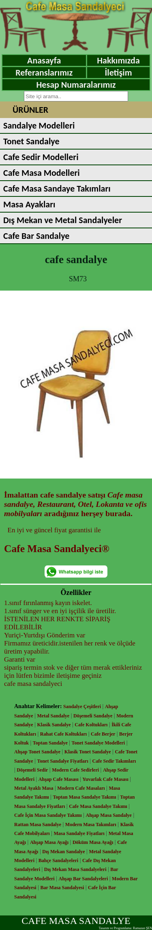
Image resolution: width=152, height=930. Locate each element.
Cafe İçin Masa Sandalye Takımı (48, 815)
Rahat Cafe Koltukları (63, 734)
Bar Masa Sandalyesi (62, 887)
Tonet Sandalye (31, 141)
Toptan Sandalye (50, 743)
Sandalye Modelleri (39, 125)
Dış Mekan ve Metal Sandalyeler (62, 220)
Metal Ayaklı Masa (33, 788)
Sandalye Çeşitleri (82, 706)
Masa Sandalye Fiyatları (79, 833)
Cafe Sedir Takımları (114, 761)
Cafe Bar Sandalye (36, 235)
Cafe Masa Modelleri (41, 172)
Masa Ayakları (29, 204)
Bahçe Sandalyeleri (58, 860)
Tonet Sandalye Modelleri (98, 743)
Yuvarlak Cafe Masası (105, 779)
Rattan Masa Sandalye (37, 824)
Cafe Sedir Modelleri (41, 157)
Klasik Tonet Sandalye (87, 752)
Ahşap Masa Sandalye (109, 815)
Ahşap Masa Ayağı (49, 842)
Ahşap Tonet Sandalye (37, 752)
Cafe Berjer (103, 734)
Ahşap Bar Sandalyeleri (83, 878)
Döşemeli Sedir (32, 770)
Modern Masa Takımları (90, 824)
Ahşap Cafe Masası (59, 779)
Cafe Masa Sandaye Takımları (57, 188)
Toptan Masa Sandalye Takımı (84, 797)
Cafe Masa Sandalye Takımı (98, 806)
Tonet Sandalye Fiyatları (62, 761)
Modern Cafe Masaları (81, 788)
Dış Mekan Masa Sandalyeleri (75, 869)
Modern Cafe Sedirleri (75, 770)
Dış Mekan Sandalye (63, 851)
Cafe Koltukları (91, 725)
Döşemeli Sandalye (92, 716)
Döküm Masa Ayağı (93, 842)
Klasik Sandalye (54, 725)
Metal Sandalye (53, 716)
